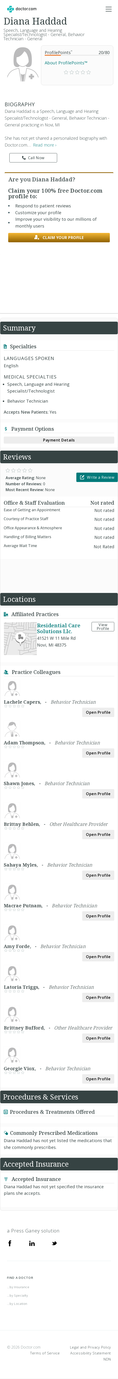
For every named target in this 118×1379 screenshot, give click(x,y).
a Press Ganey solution (33, 1231)
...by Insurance (18, 1287)
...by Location (17, 1304)
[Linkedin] (32, 1243)
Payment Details (59, 440)
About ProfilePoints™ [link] (66, 63)
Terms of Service (45, 1353)
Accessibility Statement (90, 1353)
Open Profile (98, 712)
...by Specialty (17, 1295)
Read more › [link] (44, 145)
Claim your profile (59, 237)
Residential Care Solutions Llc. (58, 628)
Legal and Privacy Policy (90, 1347)
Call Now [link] (33, 157)
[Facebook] (10, 1243)
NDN (107, 1359)
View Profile (103, 626)
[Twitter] (54, 1243)
